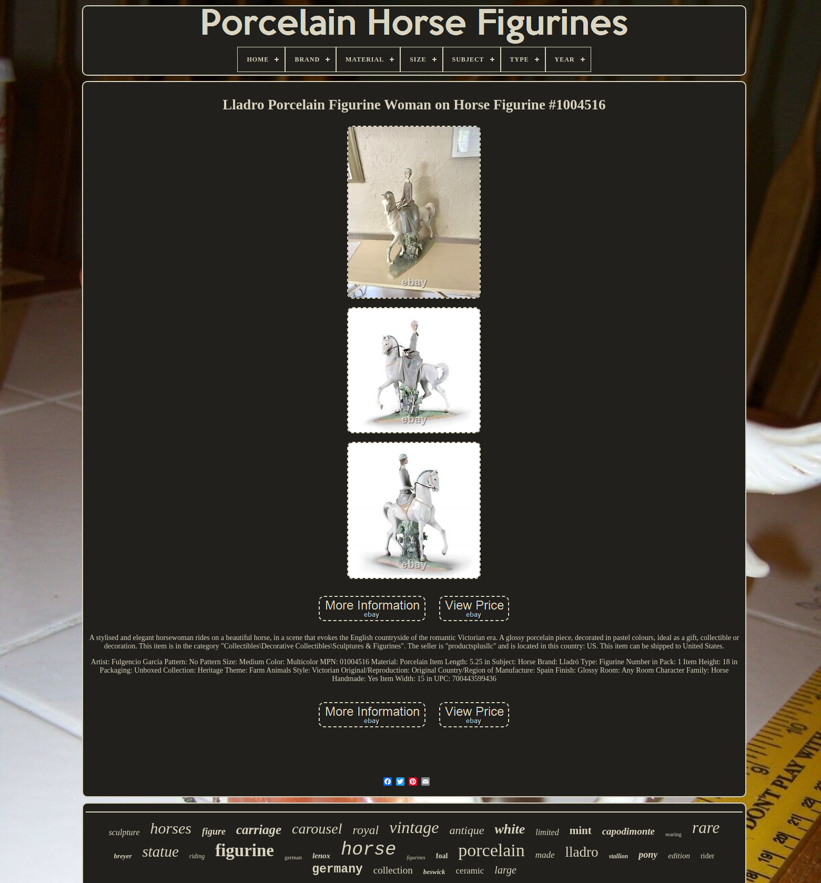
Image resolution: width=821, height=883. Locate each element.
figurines (416, 857)
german (293, 857)
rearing (673, 834)
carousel (317, 828)
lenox (321, 855)
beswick (434, 872)
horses (170, 828)
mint (581, 830)
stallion (619, 856)
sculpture (124, 832)
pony (647, 854)
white (509, 829)
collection (393, 870)
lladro (582, 852)
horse (368, 849)
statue (161, 851)
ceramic (470, 871)
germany (337, 869)
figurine (244, 850)
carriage (258, 830)
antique (466, 830)
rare (705, 827)
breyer (123, 856)
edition (679, 855)
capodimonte (628, 831)
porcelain (491, 850)
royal (365, 830)
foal (442, 856)
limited (547, 832)
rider (707, 856)
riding (197, 856)
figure (214, 831)
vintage (414, 827)
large (505, 870)
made (545, 855)
